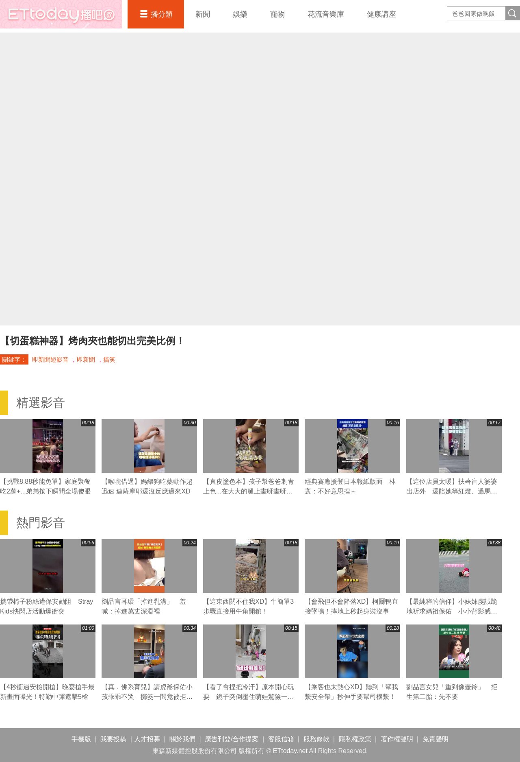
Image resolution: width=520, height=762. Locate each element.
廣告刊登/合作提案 (231, 739)
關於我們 (182, 739)
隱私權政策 (355, 739)
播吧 (61, 14)
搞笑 (109, 359)
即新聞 (86, 359)
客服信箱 (281, 739)
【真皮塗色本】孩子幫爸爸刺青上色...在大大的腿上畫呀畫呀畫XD (248, 491)
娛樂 (240, 14)
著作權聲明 (397, 739)
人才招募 (147, 739)
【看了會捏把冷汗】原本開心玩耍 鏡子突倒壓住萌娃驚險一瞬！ (248, 696)
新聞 (202, 14)
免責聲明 (435, 739)
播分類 (162, 14)
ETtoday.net (290, 750)
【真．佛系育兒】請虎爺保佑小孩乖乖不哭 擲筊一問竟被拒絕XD (147, 696)
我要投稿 (113, 739)
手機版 (81, 739)
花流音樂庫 (326, 14)
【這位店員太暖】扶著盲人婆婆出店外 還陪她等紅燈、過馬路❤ (451, 491)
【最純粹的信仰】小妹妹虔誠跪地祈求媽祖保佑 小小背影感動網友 (451, 611)
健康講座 (381, 14)
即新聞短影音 (50, 359)
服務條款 (316, 739)
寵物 (277, 14)
